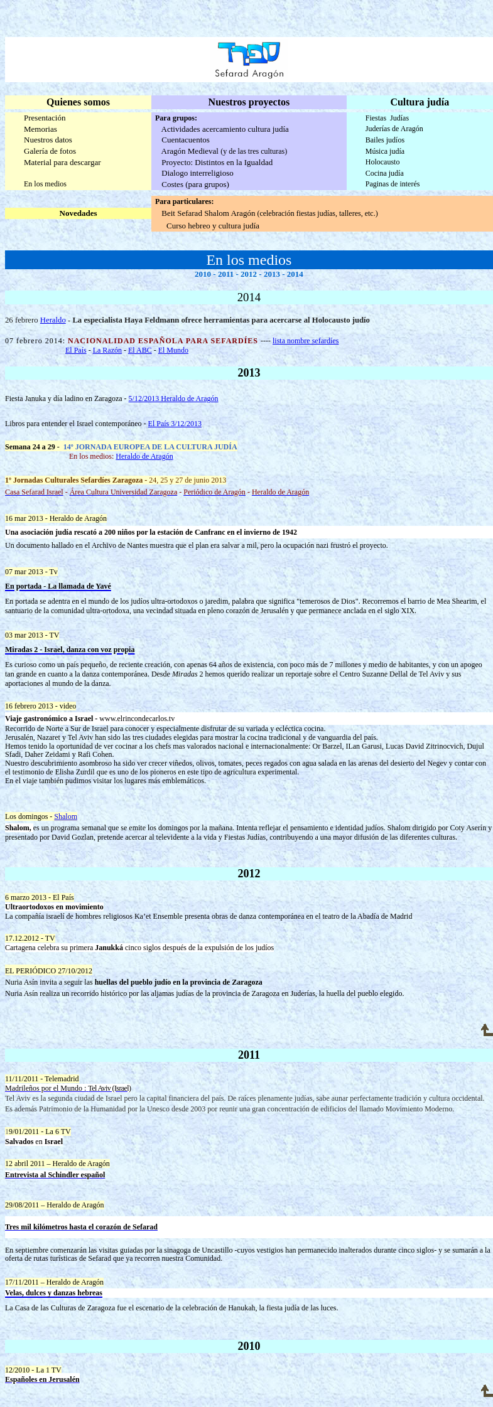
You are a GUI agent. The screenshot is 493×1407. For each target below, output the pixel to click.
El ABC (140, 350)
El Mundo (173, 350)
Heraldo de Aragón (144, 456)
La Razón (107, 350)
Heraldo (53, 320)
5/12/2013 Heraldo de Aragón (174, 398)
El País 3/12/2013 (175, 423)
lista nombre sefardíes (306, 340)
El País (76, 350)
